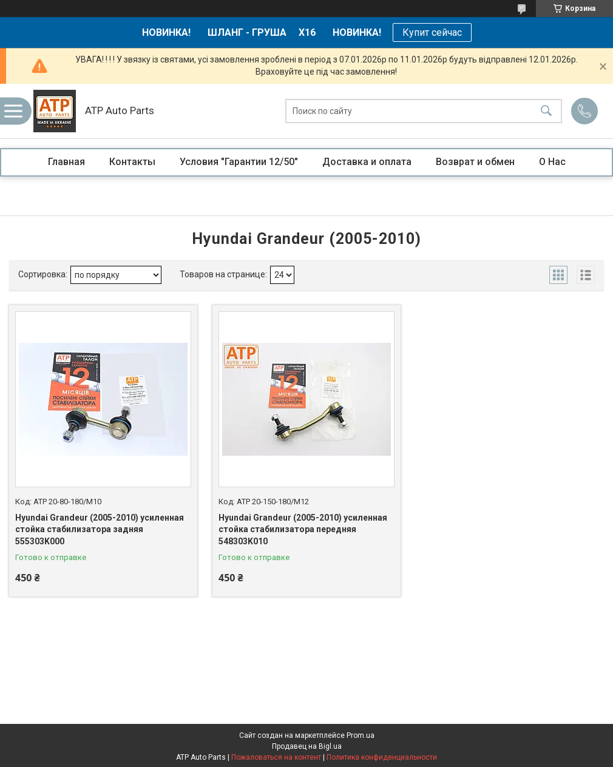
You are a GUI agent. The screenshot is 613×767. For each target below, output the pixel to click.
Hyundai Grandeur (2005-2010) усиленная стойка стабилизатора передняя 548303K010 (302, 529)
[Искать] (546, 111)
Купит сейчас (432, 32)
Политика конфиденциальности (382, 757)
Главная (66, 161)
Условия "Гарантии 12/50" (239, 161)
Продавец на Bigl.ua (307, 746)
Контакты (132, 161)
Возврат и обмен (475, 161)
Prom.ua (360, 735)
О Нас (552, 161)
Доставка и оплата (366, 161)
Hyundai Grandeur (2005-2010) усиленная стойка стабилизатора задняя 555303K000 (99, 529)
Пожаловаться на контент (276, 757)
